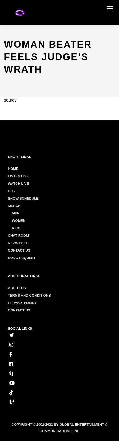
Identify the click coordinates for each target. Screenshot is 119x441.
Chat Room (18, 235)
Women (18, 221)
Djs (11, 191)
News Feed (18, 243)
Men (16, 213)
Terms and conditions (29, 295)
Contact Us (19, 250)
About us (17, 288)
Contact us (19, 310)
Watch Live (18, 184)
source (10, 100)
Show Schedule (23, 198)
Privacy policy (22, 303)
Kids (16, 228)
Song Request (22, 258)
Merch (14, 206)
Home (13, 169)
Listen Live (18, 176)
